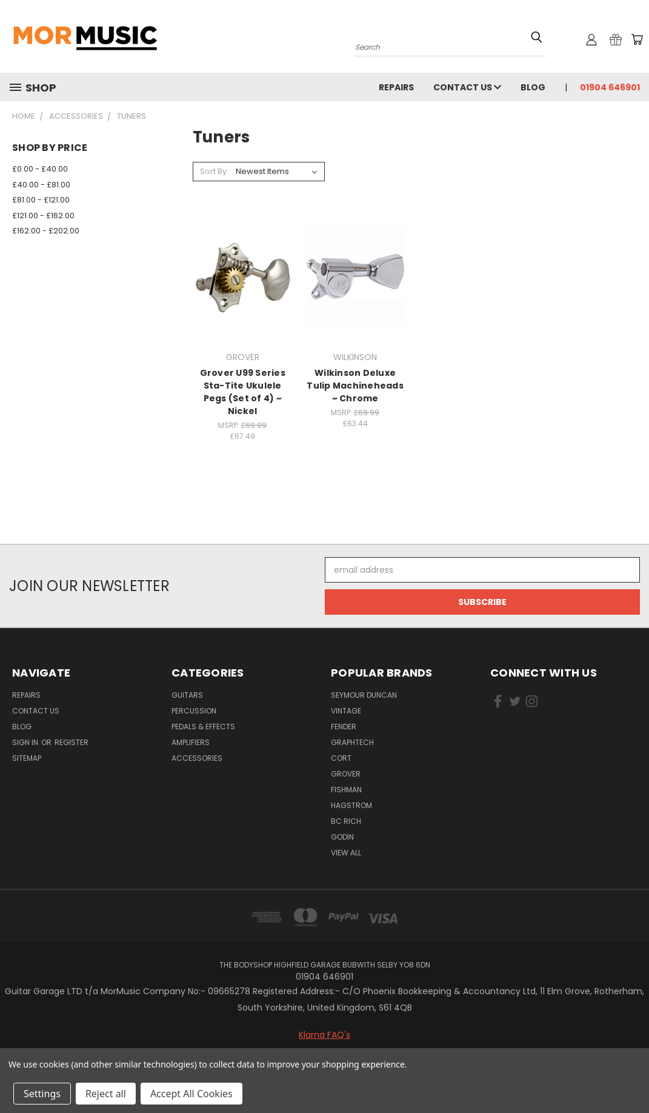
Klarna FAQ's (324, 1035)
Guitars (187, 695)
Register (71, 742)
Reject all (105, 1093)
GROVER (346, 774)
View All (346, 852)
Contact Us (467, 87)
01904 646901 (610, 87)
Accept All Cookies (191, 1093)
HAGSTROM (351, 805)
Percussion (193, 711)
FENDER (343, 726)
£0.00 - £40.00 (40, 169)
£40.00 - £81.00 (41, 184)
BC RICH (346, 821)
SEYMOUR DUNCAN (364, 695)
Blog (533, 87)
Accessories (196, 758)
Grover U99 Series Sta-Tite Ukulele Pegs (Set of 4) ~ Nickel (242, 392)
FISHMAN (346, 789)
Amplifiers (190, 742)
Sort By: (214, 171)
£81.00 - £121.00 (41, 200)
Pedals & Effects (203, 726)
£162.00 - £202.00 (45, 230)
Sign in (26, 742)
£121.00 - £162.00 (43, 215)
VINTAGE (346, 711)
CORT (341, 758)
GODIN (342, 837)
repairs (396, 87)
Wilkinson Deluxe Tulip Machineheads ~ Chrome (355, 385)
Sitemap (26, 758)
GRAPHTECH (352, 742)
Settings (42, 1093)
